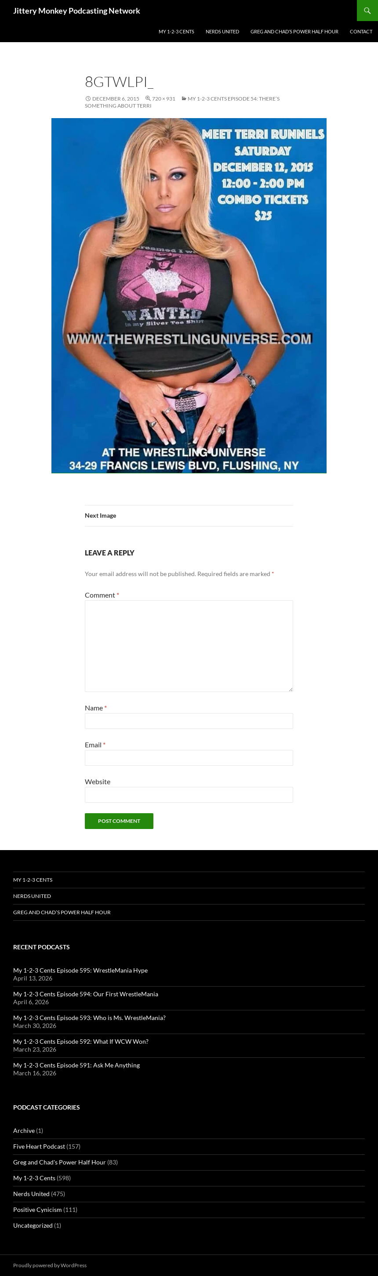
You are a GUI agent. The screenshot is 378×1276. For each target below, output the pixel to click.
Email (95, 744)
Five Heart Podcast (39, 1146)
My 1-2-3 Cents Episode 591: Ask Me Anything (76, 1065)
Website (97, 781)
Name (96, 707)
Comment (102, 595)
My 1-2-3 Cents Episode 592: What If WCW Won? (81, 1041)
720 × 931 (163, 98)
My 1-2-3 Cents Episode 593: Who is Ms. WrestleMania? (89, 1017)
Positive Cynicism (37, 1209)
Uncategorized (33, 1225)
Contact (361, 31)
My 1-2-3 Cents (176, 31)
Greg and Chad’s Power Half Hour (294, 31)
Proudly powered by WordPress (50, 1265)
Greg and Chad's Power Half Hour (59, 1162)
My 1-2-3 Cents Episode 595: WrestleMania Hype (80, 970)
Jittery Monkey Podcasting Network (76, 10)
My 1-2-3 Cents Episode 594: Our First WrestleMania (85, 994)
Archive (24, 1130)
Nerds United (222, 31)
